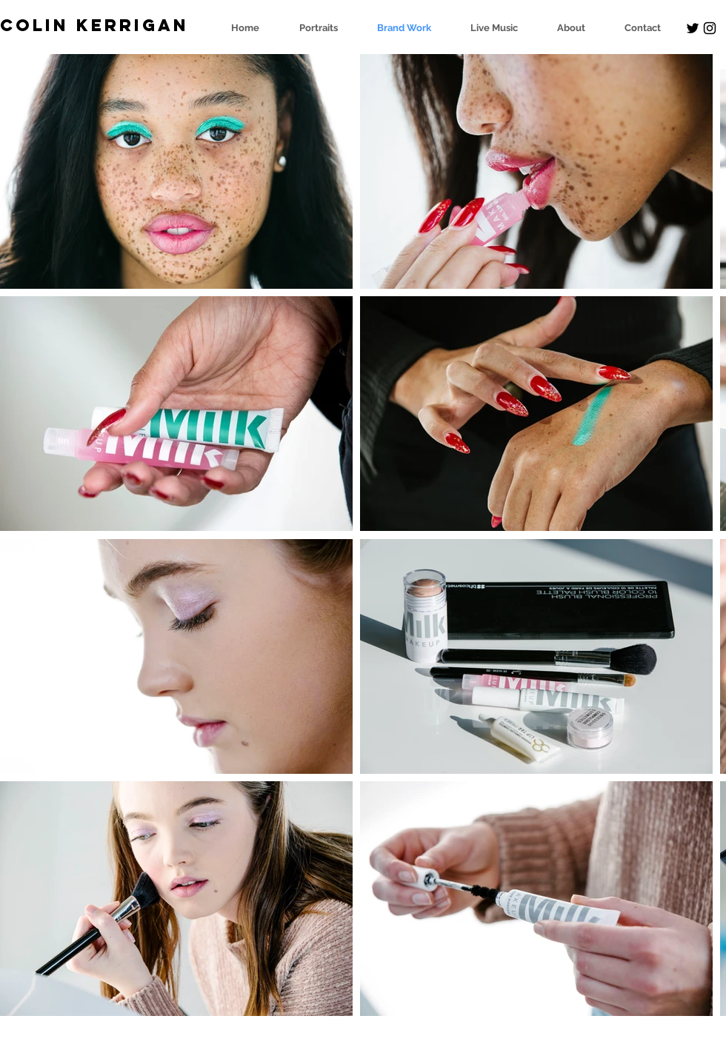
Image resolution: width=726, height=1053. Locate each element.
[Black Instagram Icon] (710, 28)
